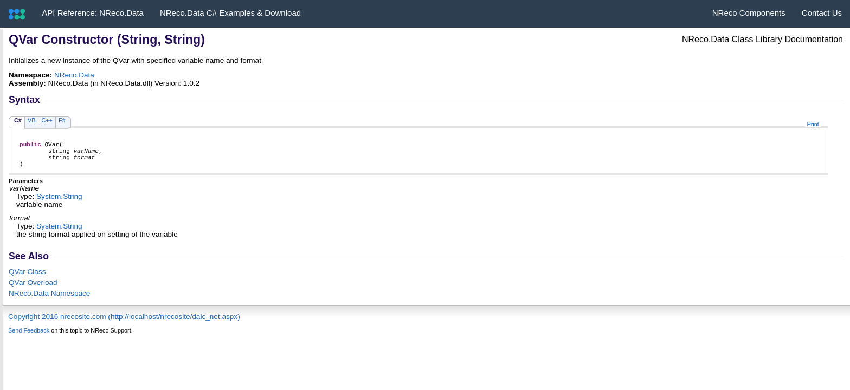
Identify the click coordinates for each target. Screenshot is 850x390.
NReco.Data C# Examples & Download (230, 12)
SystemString (59, 203)
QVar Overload (33, 289)
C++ (47, 120)
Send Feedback (28, 337)
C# (18, 120)
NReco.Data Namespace (49, 300)
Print (813, 124)
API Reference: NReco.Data (93, 12)
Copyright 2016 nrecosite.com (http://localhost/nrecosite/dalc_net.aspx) (124, 323)
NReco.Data (74, 75)
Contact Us (822, 12)
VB (32, 120)
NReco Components (748, 12)
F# (62, 120)
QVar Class (27, 278)
